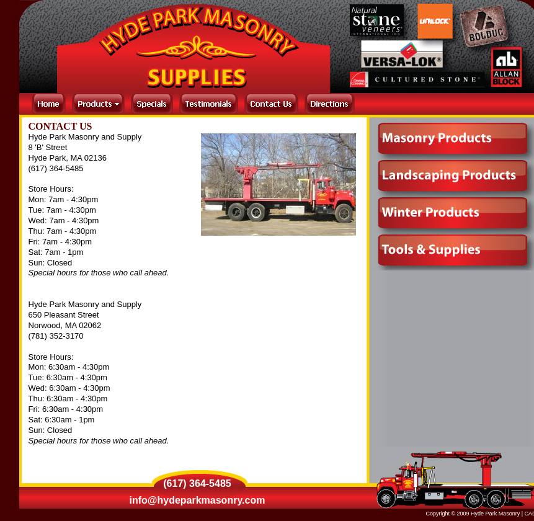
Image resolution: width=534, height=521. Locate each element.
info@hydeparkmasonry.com (197, 500)
